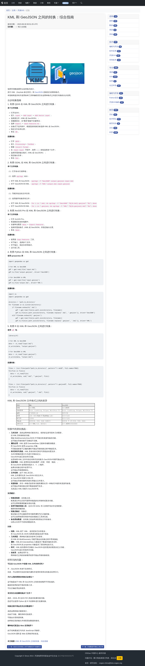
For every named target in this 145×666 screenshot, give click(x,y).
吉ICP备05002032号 (66, 656)
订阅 (119, 658)
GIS (113, 77)
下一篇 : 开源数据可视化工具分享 (92, 647)
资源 (20, 3)
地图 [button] (27, 3)
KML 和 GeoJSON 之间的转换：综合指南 (32, 641)
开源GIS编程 (116, 102)
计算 (42, 3)
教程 (48, 3)
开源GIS (21, 10)
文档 (13, 3)
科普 (113, 132)
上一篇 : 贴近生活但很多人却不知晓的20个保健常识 (24, 647)
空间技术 (115, 60)
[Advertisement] (56, 45)
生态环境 (115, 85)
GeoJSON (39, 92)
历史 (113, 114)
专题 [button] (55, 3)
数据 (35, 3)
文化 (113, 128)
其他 (113, 34)
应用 (113, 81)
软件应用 (115, 51)
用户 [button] (74, 3)
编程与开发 (115, 46)
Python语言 (116, 98)
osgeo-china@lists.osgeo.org (110, 663)
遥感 (113, 72)
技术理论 (115, 119)
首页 (4, 3)
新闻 (113, 21)
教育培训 (114, 123)
